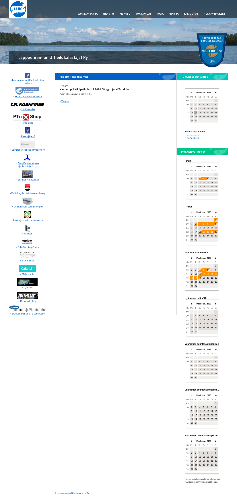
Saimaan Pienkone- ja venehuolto (28, 313)
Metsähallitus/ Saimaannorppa (28, 206)
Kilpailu (125, 13)
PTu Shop (28, 123)
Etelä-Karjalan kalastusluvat (28, 96)
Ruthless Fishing (28, 301)
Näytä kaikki (193, 138)
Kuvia (160, 13)
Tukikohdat (143, 13)
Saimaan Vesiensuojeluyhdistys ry (28, 150)
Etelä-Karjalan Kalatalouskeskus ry (28, 193)
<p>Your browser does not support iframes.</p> (202, 108)
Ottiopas (28, 233)
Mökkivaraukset (214, 13)
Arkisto (174, 13)
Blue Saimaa (28, 260)
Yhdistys (108, 13)
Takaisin (65, 101)
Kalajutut (191, 13)
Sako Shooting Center (28, 247)
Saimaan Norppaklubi (28, 179)
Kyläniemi (28, 287)
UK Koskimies (28, 109)
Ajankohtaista (88, 13)
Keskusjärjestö (28, 136)
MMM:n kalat (28, 274)
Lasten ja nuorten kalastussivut (28, 220)
